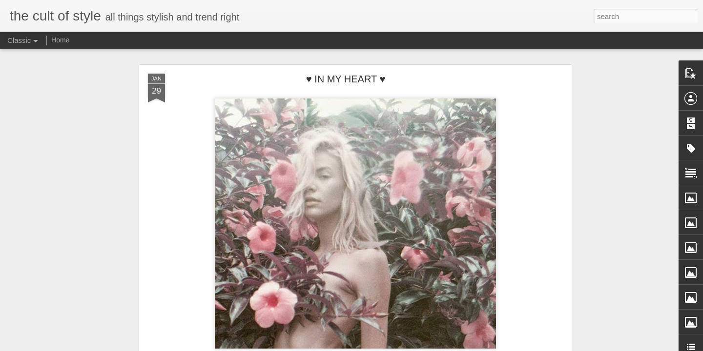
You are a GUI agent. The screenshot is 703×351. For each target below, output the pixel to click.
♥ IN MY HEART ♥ (346, 79)
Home (60, 40)
